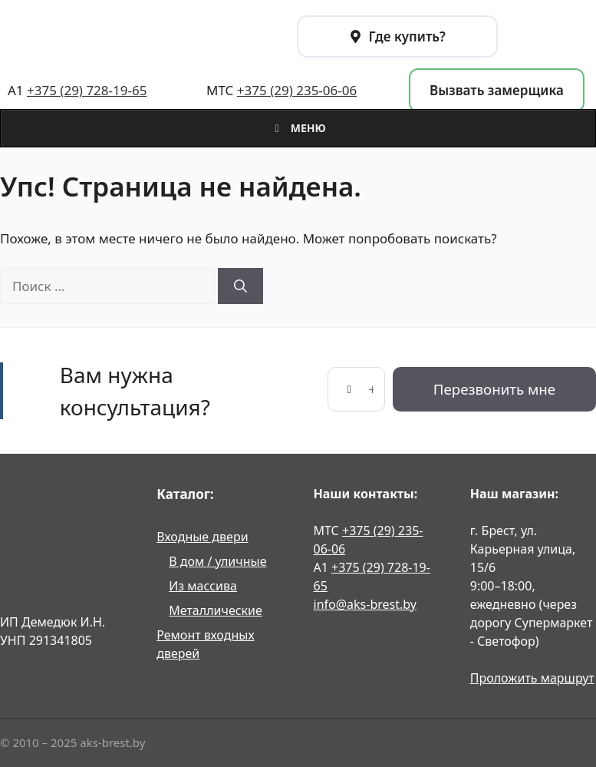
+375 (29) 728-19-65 (87, 90)
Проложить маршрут (532, 677)
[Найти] (240, 286)
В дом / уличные (217, 561)
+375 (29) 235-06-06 (297, 90)
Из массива (203, 585)
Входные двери (202, 536)
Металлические (215, 610)
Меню (298, 128)
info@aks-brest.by (365, 604)
